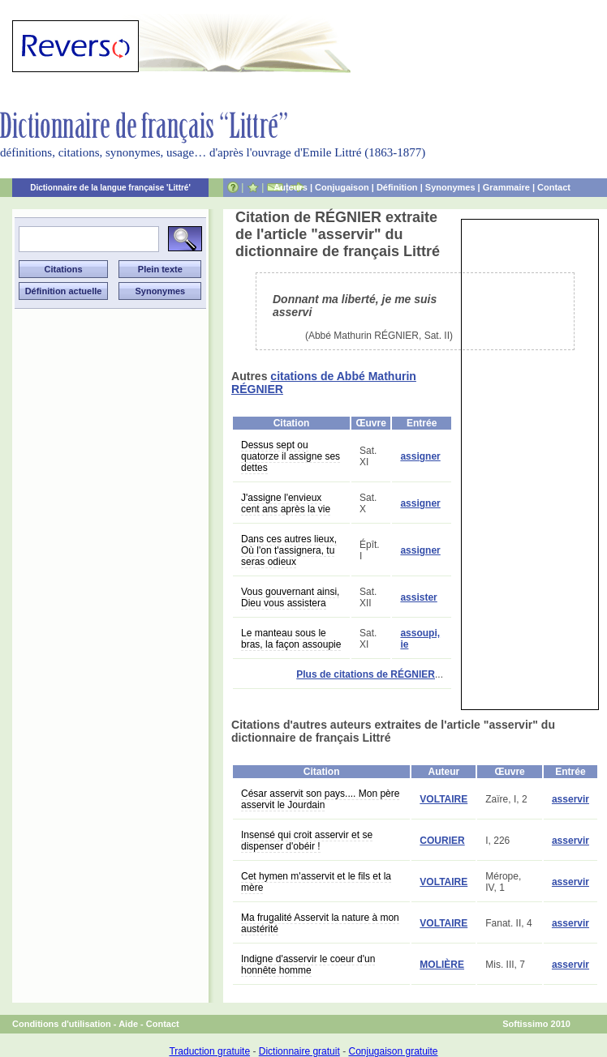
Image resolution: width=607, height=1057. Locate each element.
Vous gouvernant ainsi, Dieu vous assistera (290, 597)
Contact (553, 187)
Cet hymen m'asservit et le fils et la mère (316, 882)
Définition (397, 187)
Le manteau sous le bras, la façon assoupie (291, 638)
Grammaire (506, 187)
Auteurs (290, 187)
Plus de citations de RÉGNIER (365, 674)
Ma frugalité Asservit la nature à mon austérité (320, 923)
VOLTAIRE (443, 799)
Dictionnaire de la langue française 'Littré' (110, 187)
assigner (420, 456)
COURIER (442, 840)
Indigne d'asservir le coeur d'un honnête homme (308, 964)
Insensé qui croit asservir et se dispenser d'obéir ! (306, 840)
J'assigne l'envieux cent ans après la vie (285, 503)
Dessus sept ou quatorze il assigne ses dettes (290, 456)
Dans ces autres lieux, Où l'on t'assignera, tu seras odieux (289, 550)
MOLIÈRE (442, 964)
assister (418, 597)
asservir (570, 799)
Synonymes (450, 187)
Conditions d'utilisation (61, 1024)
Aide (128, 1024)
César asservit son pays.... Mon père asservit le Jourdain (320, 799)
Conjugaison (342, 187)
